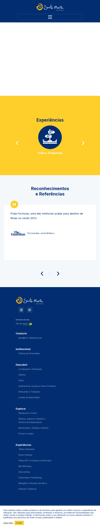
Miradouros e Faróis (27, 413)
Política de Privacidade (29, 353)
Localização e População (30, 369)
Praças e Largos (26, 433)
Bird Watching (24, 466)
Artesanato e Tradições (29, 391)
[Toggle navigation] (50, 17)
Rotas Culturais (25, 455)
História (21, 374)
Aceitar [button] (19, 523)
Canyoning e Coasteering (30, 477)
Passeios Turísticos (27, 489)
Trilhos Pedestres (26, 449)
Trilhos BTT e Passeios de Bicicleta (34, 460)
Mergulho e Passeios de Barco (32, 483)
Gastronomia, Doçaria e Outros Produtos (37, 386)
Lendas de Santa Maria (29, 397)
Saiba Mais (8, 523)
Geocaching (24, 472)
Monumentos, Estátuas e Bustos (33, 428)
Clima (21, 380)
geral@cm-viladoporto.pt (30, 337)
